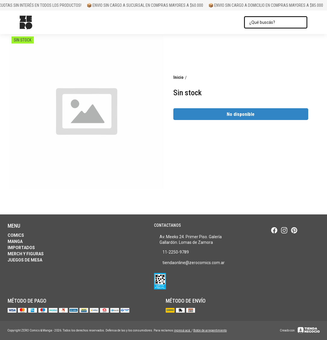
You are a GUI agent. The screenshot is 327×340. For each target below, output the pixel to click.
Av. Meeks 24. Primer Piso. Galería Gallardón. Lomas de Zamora (188, 239)
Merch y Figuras (26, 253)
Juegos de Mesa (25, 260)
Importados (21, 247)
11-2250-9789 (171, 252)
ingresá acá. (183, 330)
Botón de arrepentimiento (210, 330)
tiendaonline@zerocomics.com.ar (189, 262)
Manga (15, 241)
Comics (16, 235)
